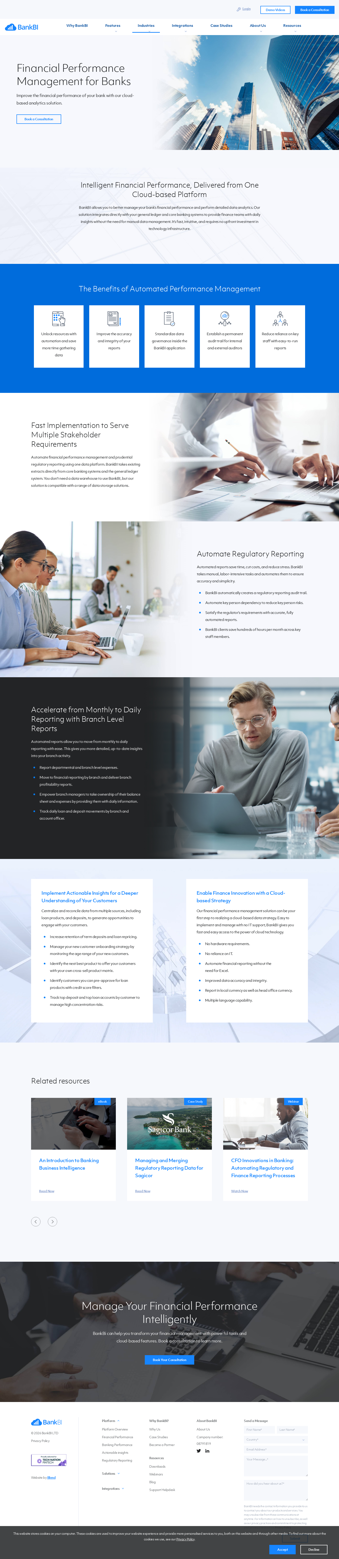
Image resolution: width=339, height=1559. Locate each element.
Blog (152, 1482)
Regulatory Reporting (117, 1460)
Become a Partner (161, 1445)
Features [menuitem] (103, 27)
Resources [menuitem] (242, 27)
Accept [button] (282, 1549)
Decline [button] (313, 1549)
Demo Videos (275, 10)
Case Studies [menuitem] (187, 27)
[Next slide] (52, 1222)
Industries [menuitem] (129, 27)
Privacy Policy (185, 1539)
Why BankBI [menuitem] (76, 27)
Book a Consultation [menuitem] (314, 10)
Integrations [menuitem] (157, 27)
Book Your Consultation (169, 1360)
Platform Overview (115, 1429)
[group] (73, 1149)
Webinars (156, 1474)
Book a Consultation (38, 119)
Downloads (157, 1466)
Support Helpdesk (162, 1490)
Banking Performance (117, 1445)
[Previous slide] (35, 1222)
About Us (203, 1429)
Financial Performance (117, 1437)
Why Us (154, 1429)
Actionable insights (115, 1452)
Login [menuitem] (246, 9)
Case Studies (158, 1437)
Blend (51, 1478)
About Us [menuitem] (215, 27)
